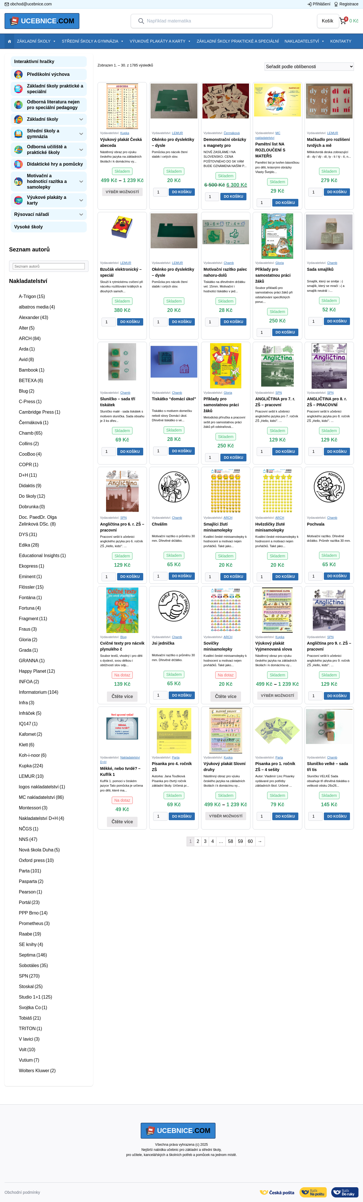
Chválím (159, 524)
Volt (27, 1049)
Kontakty (340, 41)
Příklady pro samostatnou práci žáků (272, 275)
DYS (28, 534)
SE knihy (31, 944)
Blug (26, 391)
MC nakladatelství (41, 797)
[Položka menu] (9, 41)
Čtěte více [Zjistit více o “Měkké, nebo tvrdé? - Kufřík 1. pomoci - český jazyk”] (122, 821)
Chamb (30, 433)
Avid (26, 359)
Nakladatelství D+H (41, 818)
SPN (29, 976)
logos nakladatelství (42, 786)
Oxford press (36, 860)
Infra (26, 702)
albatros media (37, 307)
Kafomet (30, 734)
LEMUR (31, 776)
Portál (29, 902)
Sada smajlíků (320, 269)
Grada (28, 650)
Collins (29, 443)
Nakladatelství (305, 41)
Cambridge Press (39, 412)
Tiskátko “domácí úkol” (174, 399)
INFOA (29, 681)
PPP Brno (33, 913)
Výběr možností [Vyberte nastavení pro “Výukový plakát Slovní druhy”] (225, 816)
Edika (29, 545)
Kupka (31, 765)
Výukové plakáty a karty (160, 41)
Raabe (30, 934)
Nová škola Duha (39, 849)
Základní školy (36, 41)
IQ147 (28, 723)
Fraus (28, 629)
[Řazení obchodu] (309, 67)
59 (240, 841)
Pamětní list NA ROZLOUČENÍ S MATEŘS (270, 150)
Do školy (32, 496)
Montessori (33, 807)
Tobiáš (30, 1018)
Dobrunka (32, 506)
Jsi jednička (163, 643)
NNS (28, 839)
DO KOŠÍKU (181, 192)
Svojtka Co (33, 1007)
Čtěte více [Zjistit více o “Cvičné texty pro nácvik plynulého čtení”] (122, 696)
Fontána (30, 597)
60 (250, 841)
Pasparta (31, 881)
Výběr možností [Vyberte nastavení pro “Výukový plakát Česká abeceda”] (122, 192)
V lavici (29, 1039)
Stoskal (31, 986)
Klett (26, 744)
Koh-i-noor (32, 755)
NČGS (28, 828)
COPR (28, 464)
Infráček (30, 713)
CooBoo (30, 454)
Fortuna (30, 608)
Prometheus (34, 923)
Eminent (30, 576)
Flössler (31, 587)
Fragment (33, 618)
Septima (33, 955)
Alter (26, 328)
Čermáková (33, 422)
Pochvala (315, 524)
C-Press (30, 401)
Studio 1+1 (35, 997)
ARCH (30, 338)
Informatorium (38, 692)
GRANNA (32, 660)
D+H (28, 475)
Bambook (31, 370)
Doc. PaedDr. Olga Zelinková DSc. (37, 520)
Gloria (28, 639)
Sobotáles (33, 965)
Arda (27, 349)
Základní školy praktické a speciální (238, 41)
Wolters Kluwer (37, 1070)
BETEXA (31, 380)
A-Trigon (32, 296)
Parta (30, 870)
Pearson (30, 891)
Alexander (33, 317)
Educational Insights (42, 555)
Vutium (29, 1060)
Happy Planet (37, 671)
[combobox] (206, 21)
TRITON (30, 1028)
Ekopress (31, 566)
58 (230, 841)
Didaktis (30, 485)
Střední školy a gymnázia (93, 41)
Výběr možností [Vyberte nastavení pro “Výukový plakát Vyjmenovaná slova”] (277, 695)
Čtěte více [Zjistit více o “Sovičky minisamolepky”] (226, 696)
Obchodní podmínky (22, 1192)
